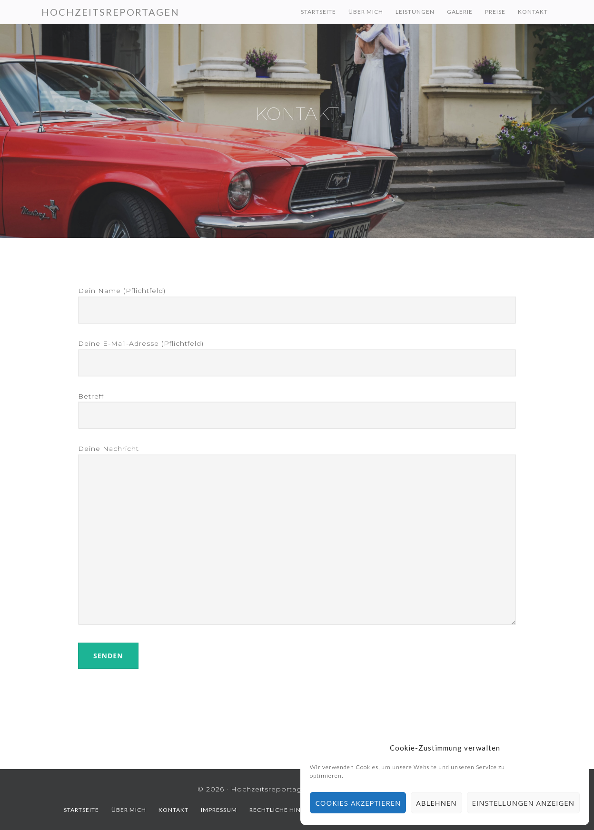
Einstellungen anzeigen (523, 803)
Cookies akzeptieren (358, 803)
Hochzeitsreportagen (110, 12)
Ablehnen (436, 803)
